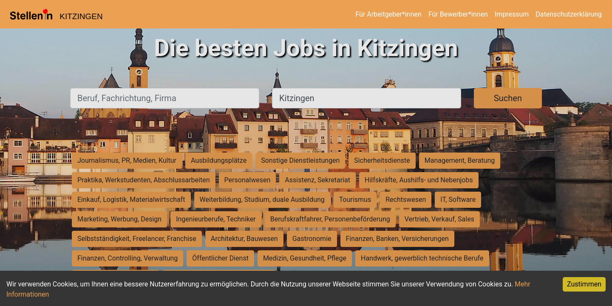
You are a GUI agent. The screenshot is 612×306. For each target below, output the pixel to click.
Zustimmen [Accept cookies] (584, 284)
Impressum (512, 14)
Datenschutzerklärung (569, 14)
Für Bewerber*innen (458, 14)
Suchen (508, 98)
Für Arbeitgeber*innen (388, 14)
